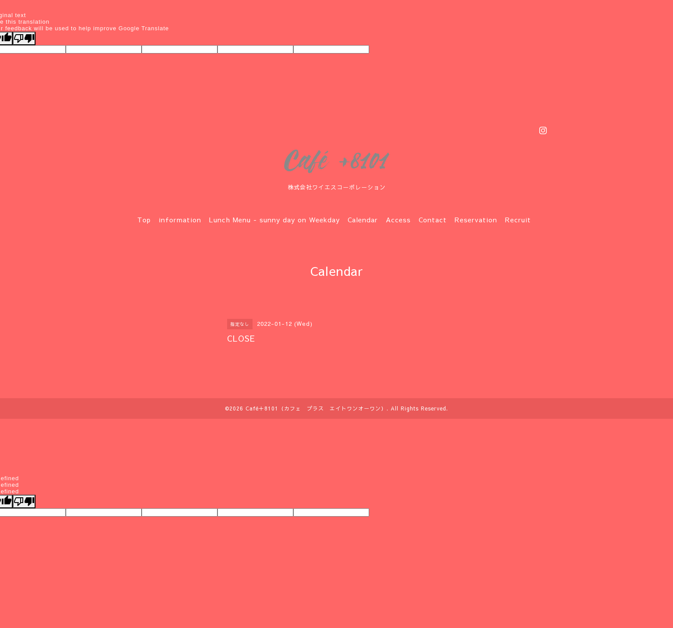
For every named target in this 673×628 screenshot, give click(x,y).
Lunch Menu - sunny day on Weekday (274, 219)
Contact (433, 219)
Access (398, 219)
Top (144, 219)
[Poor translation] (24, 38)
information (180, 219)
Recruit (518, 219)
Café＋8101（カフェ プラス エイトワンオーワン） (316, 408)
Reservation (476, 219)
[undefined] (24, 501)
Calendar (363, 219)
